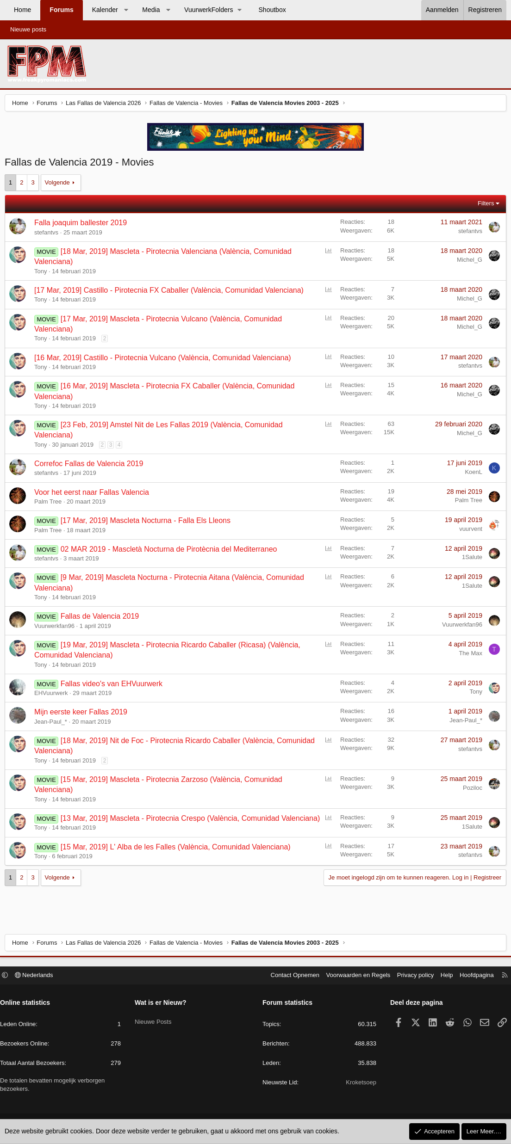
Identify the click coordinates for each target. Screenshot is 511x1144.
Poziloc (470, 790)
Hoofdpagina (472, 976)
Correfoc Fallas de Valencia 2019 (91, 466)
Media (151, 9)
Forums (61, 9)
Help (442, 976)
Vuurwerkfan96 (57, 628)
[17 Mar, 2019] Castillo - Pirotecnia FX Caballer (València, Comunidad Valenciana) (171, 292)
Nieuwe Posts (155, 1019)
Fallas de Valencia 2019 (102, 618)
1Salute (470, 559)
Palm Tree (50, 503)
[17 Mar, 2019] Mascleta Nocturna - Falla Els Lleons (148, 523)
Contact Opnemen (290, 976)
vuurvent (468, 531)
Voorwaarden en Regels (354, 976)
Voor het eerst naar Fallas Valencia (94, 494)
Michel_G (467, 261)
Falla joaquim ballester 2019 (83, 225)
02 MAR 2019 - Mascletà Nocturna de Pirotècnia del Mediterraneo (171, 551)
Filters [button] (483, 205)
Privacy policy (411, 976)
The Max (468, 655)
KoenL (471, 474)
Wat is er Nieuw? (163, 1004)
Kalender (105, 9)
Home (22, 9)
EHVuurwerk (53, 695)
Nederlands (38, 976)
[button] (126, 10)
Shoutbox (272, 9)
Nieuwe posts (28, 29)
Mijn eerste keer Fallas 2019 (83, 714)
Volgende (59, 184)
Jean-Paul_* (53, 723)
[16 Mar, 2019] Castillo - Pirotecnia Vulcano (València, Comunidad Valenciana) (165, 360)
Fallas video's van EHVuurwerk (114, 686)
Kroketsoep (358, 1083)
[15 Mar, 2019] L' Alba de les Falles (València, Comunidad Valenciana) (178, 859)
